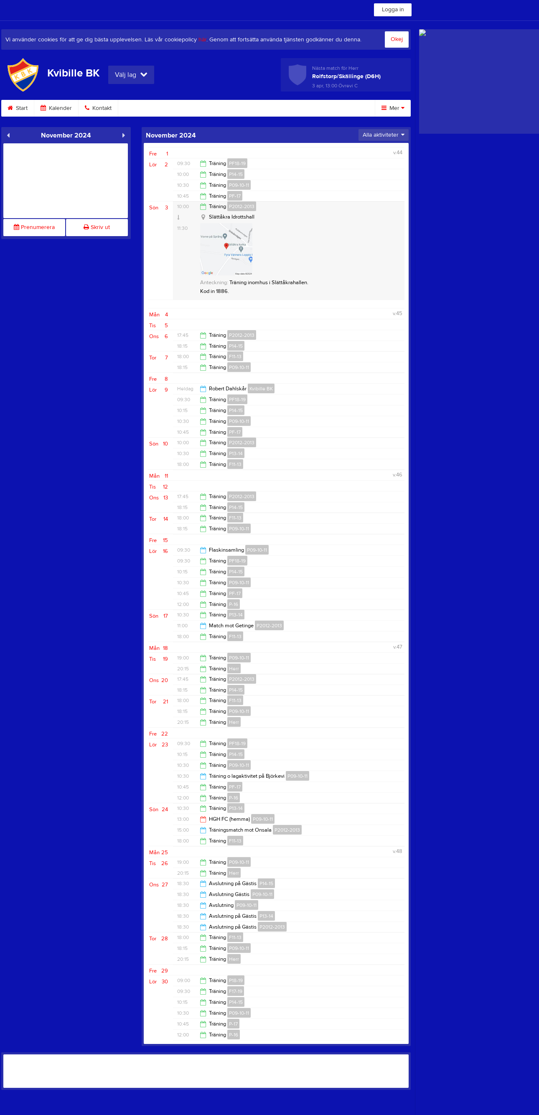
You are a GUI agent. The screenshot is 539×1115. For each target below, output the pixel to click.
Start (18, 108)
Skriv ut (97, 227)
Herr (234, 668)
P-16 (233, 604)
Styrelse (294, 108)
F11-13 (235, 356)
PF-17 (235, 196)
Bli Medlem (195, 108)
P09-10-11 (239, 185)
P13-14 (236, 453)
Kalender (56, 108)
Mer (392, 108)
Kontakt (98, 108)
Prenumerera (34, 227)
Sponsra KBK (246, 108)
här (202, 39)
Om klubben (144, 108)
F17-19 (235, 991)
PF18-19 (237, 163)
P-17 (233, 1024)
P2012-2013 (241, 206)
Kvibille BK (261, 388)
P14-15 (236, 174)
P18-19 (236, 980)
